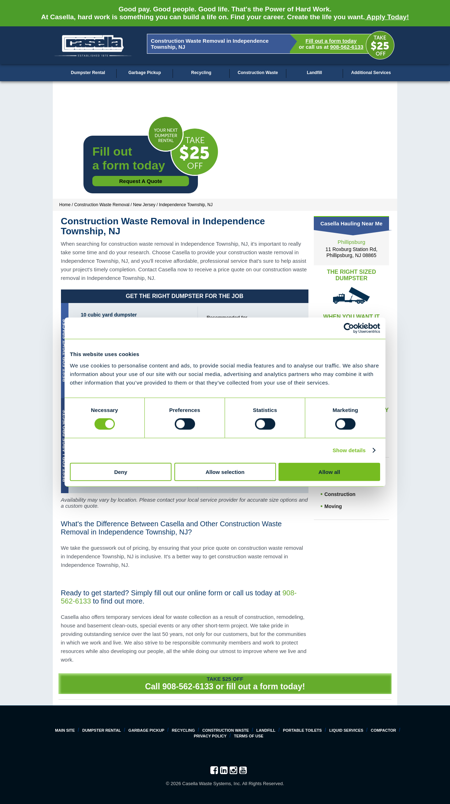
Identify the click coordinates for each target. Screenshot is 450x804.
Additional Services (371, 72)
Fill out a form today (331, 41)
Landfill (314, 72)
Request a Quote (140, 181)
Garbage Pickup (144, 72)
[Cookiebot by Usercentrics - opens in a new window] (349, 328)
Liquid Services (346, 730)
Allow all (329, 472)
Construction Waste (258, 72)
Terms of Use (249, 736)
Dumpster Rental (88, 72)
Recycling (201, 72)
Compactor (383, 730)
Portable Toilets (302, 730)
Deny (120, 472)
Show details (349, 450)
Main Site (65, 730)
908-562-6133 (346, 47)
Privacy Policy (210, 736)
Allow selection (224, 472)
